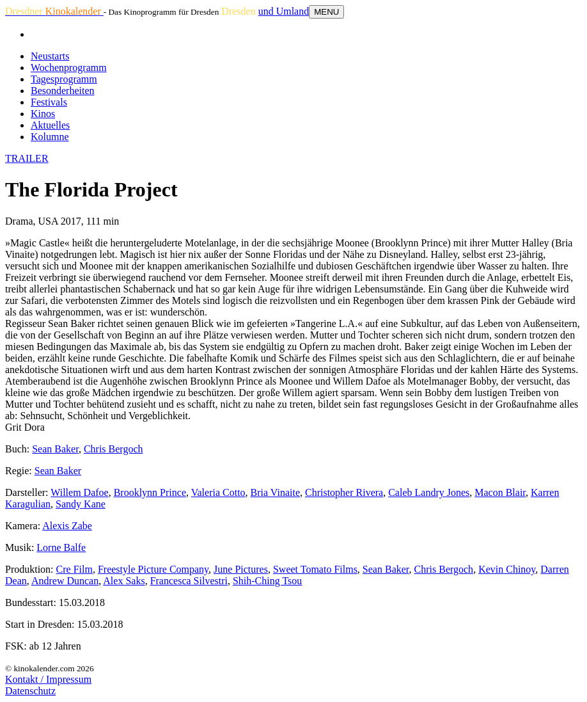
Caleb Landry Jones (428, 492)
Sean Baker (55, 448)
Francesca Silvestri (189, 580)
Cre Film (74, 569)
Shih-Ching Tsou (267, 580)
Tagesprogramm (64, 79)
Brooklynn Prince (150, 492)
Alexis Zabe (67, 525)
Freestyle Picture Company (153, 569)
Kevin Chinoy (506, 569)
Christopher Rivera (344, 492)
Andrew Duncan (64, 580)
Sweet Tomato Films (315, 569)
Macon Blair (500, 492)
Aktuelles (50, 125)
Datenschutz (30, 690)
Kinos (43, 113)
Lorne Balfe (61, 547)
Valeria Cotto (218, 492)
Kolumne (50, 136)
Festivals (49, 102)
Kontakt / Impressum (48, 679)
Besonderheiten (63, 90)
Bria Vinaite (275, 492)
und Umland (283, 11)
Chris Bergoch (113, 448)
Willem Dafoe (79, 492)
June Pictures (241, 569)
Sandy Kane (81, 504)
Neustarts (50, 56)
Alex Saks (124, 580)
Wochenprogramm (69, 67)
